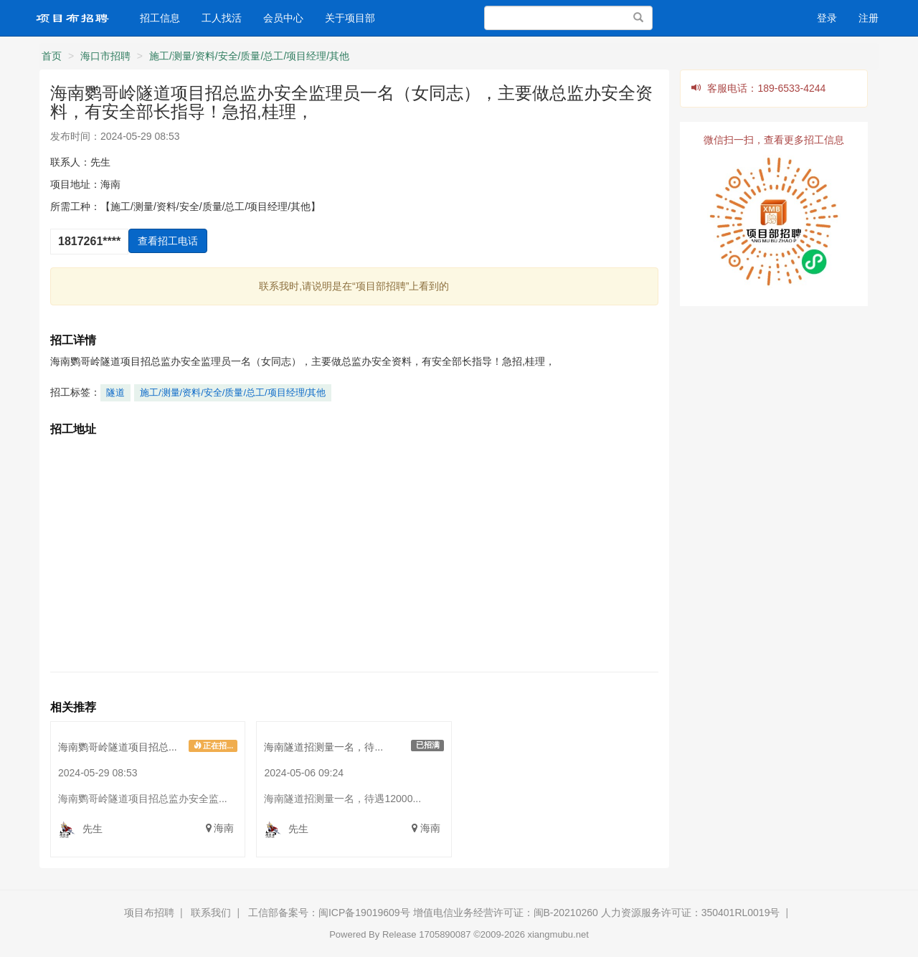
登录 (827, 18)
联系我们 (211, 912)
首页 (52, 56)
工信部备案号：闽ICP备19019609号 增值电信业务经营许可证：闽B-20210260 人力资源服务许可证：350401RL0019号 (514, 912)
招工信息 (160, 18)
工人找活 (222, 18)
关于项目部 (350, 18)
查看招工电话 (168, 241)
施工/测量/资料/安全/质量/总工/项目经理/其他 (249, 56)
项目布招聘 (149, 912)
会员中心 (283, 18)
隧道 (115, 392)
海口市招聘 (105, 56)
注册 (868, 18)
